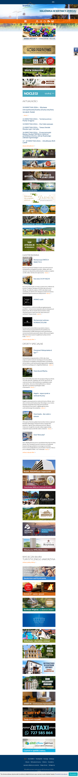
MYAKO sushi (38, 299)
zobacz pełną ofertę (29, 562)
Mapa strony (43, 765)
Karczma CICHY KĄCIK (42, 279)
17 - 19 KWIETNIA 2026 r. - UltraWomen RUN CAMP (39, 142)
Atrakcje (51, 759)
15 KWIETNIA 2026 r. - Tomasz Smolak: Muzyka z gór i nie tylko (36, 128)
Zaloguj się (52, 765)
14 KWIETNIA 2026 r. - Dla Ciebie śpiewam (38, 124)
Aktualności (30, 101)
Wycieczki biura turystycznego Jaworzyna (39, 557)
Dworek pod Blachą (40, 371)
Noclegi (46, 759)
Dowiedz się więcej (61, 774)
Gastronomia (31, 255)
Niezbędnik (39, 759)
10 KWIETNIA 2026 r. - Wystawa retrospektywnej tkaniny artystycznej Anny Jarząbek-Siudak (38, 109)
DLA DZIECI (31, 759)
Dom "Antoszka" (39, 435)
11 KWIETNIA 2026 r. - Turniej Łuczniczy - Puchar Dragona (37, 120)
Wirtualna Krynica (36, 762)
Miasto (27, 762)
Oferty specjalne (33, 343)
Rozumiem (73, 774)
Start (25, 759)
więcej (25, 115)
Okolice (44, 762)
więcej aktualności (28, 146)
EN (53, 2)
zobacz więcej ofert (28, 339)
